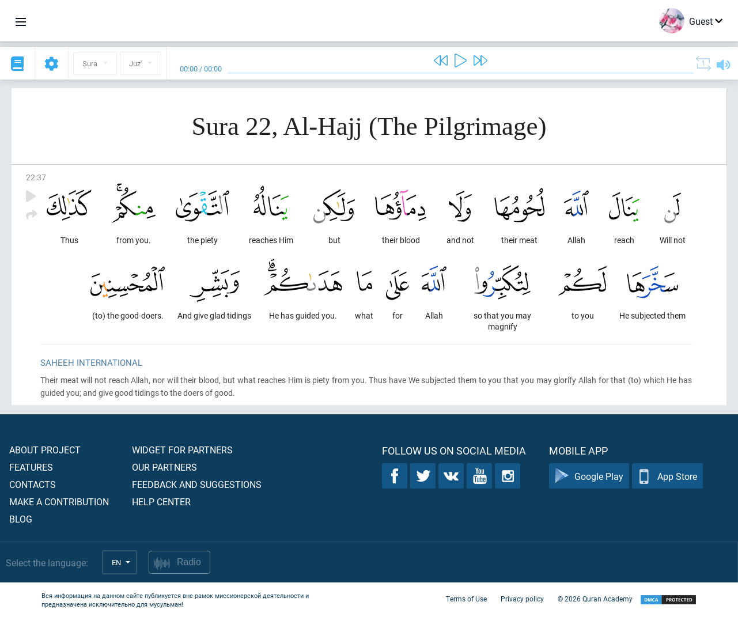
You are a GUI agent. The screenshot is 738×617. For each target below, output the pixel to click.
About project (45, 450)
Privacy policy (522, 598)
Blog (20, 519)
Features (31, 467)
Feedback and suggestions (197, 484)
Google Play (589, 476)
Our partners (164, 467)
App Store (667, 476)
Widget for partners (182, 450)
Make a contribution (59, 501)
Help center (161, 501)
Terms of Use (466, 598)
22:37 (36, 177)
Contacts (32, 484)
